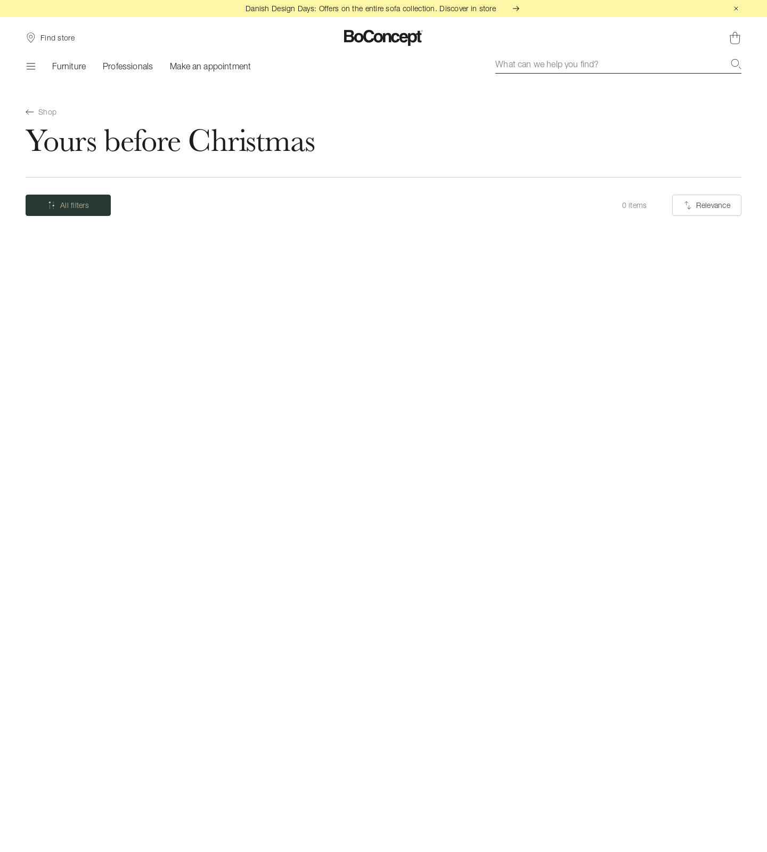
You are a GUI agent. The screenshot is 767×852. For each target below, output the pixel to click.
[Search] (736, 64)
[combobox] (618, 64)
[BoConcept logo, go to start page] (383, 38)
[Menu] (30, 66)
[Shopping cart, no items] (735, 38)
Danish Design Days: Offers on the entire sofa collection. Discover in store (383, 8)
